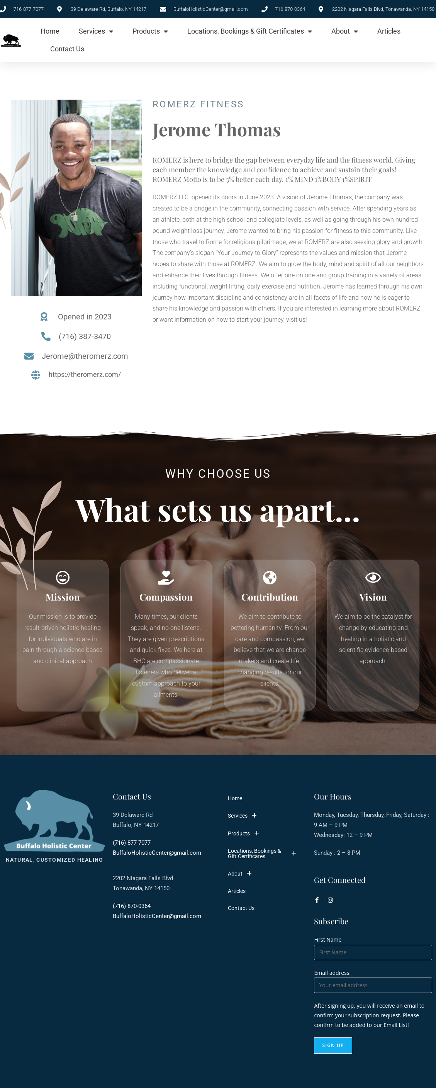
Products (150, 31)
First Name (327, 941)
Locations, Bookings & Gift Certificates (249, 31)
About (344, 31)
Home (50, 31)
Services (96, 31)
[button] (264, 818)
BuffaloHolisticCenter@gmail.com (157, 854)
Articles (388, 31)
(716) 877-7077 (132, 844)
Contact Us (67, 49)
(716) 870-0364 (132, 908)
